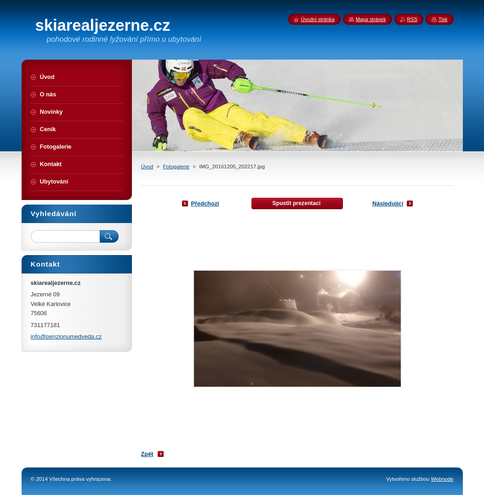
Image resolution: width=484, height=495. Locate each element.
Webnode (442, 479)
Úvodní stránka (318, 19)
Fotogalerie (176, 166)
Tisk (443, 19)
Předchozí (205, 203)
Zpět (147, 454)
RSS (412, 19)
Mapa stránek (371, 19)
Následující (388, 203)
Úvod (147, 166)
